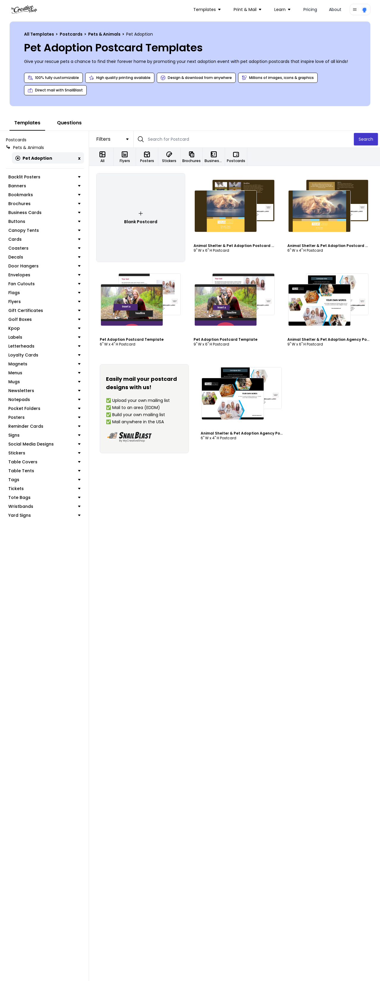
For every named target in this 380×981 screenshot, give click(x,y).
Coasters (44, 248)
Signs (44, 435)
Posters (44, 417)
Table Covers (44, 462)
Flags (44, 293)
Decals (44, 257)
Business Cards (44, 212)
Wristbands (44, 506)
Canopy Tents (44, 230)
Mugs (44, 382)
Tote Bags (44, 497)
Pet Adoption (33, 158)
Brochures (44, 204)
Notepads (44, 399)
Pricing (310, 9)
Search (366, 139)
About (335, 9)
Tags (44, 480)
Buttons (44, 221)
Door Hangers (44, 266)
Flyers (44, 302)
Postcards (71, 34)
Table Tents (44, 471)
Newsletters (44, 391)
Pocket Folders (44, 408)
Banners (44, 186)
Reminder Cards (44, 426)
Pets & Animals (104, 34)
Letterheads (44, 346)
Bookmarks (44, 195)
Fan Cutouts (44, 284)
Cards (44, 239)
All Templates (39, 34)
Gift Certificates (44, 310)
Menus (44, 373)
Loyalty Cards (44, 355)
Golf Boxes (44, 319)
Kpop (44, 328)
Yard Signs (44, 515)
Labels (44, 337)
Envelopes (44, 275)
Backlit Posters (44, 177)
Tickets (44, 489)
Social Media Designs (44, 444)
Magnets (44, 364)
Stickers (44, 453)
